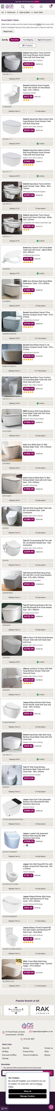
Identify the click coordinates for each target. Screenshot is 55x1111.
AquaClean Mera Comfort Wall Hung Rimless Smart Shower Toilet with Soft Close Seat (36, 152)
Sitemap (5, 1058)
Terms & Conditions (30, 1055)
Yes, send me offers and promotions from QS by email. (22, 1068)
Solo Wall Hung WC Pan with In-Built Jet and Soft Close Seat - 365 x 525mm (37, 866)
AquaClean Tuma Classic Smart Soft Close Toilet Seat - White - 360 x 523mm (37, 217)
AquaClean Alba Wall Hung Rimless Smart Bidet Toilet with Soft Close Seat (37, 737)
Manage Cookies (27, 1096)
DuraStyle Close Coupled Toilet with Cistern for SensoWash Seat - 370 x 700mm (36, 87)
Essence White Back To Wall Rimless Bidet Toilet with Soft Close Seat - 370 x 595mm (37, 480)
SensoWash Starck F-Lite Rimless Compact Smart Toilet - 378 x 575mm (38, 347)
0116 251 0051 (27, 1039)
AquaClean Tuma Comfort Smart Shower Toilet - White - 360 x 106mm (37, 186)
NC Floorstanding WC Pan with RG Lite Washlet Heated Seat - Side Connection (37, 542)
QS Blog (5, 1051)
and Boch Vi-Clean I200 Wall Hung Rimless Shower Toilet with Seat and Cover (37, 671)
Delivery (26, 1048)
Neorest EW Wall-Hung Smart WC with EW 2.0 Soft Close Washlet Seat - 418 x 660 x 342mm (37, 575)
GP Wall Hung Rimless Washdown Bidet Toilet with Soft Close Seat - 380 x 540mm (36, 769)
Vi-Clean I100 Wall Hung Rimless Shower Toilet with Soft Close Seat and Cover (38, 639)
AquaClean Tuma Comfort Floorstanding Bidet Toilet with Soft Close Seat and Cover (37, 379)
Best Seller (15, 40)
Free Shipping (28, 40)
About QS (5, 1048)
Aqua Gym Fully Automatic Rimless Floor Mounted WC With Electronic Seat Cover (37, 801)
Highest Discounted (44, 40)
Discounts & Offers (9, 1055)
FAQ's (47, 1051)
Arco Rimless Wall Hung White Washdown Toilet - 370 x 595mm (37, 282)
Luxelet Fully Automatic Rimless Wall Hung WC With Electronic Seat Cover (35, 835)
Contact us (49, 1048)
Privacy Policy (28, 1051)
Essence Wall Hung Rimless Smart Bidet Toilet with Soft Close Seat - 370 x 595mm (36, 413)
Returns (47, 1055)
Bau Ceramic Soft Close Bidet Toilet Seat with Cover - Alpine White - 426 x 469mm (38, 250)
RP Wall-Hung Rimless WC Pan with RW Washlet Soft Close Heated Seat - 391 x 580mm (37, 607)
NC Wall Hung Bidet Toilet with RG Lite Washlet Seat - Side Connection (37, 510)
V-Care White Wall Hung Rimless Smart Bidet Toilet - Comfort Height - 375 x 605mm (37, 963)
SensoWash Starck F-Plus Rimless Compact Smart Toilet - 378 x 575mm (38, 314)
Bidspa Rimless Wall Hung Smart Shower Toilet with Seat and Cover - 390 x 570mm (37, 704)
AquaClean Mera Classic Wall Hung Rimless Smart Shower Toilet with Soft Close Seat (38, 121)
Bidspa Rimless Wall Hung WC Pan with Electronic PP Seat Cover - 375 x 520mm (36, 898)
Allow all (27, 1091)
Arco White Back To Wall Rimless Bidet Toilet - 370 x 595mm (37, 446)
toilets (38, 24)
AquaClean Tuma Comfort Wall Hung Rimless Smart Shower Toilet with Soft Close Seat (36, 55)
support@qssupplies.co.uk (41, 1031)
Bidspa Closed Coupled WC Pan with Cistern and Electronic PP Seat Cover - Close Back (37, 929)
